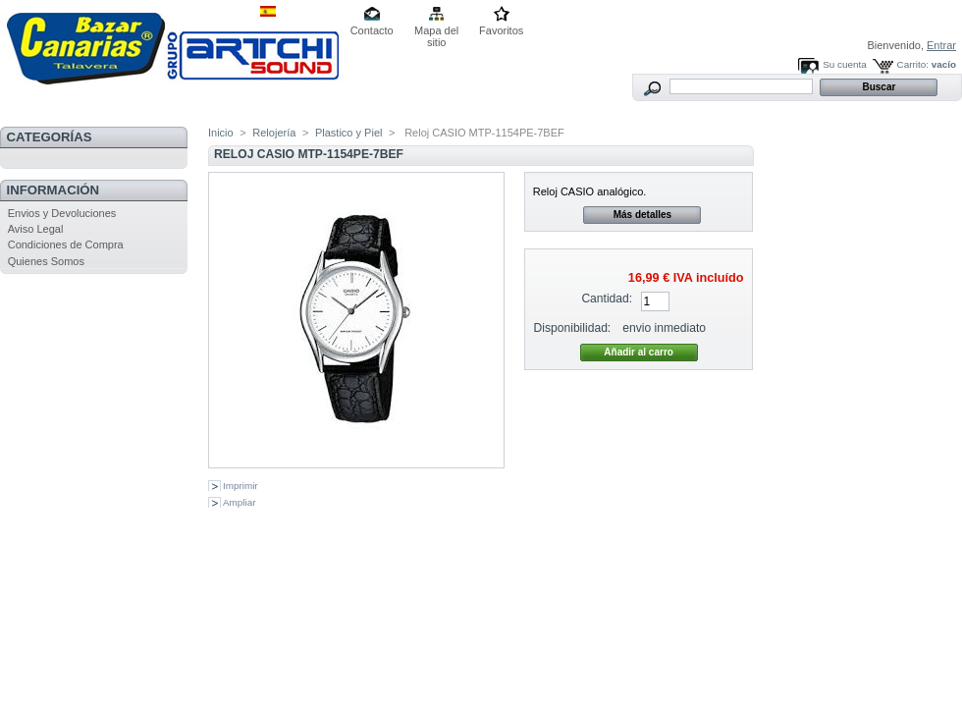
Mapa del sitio (436, 32)
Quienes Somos (46, 261)
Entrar (941, 45)
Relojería (273, 132)
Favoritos (501, 30)
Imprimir (240, 485)
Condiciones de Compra (66, 244)
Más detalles (642, 214)
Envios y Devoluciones (62, 213)
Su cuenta (844, 64)
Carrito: (913, 64)
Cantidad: (606, 298)
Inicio (221, 132)
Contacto (372, 30)
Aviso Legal (36, 229)
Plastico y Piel (348, 132)
